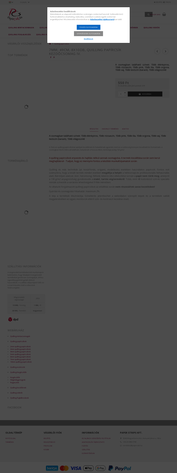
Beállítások (88, 39)
